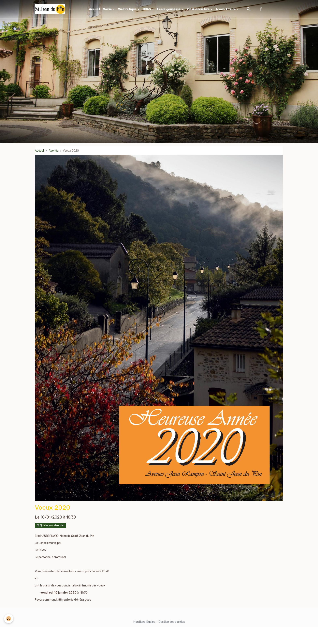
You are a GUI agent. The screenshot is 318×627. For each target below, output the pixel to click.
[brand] (51, 9)
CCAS (147, 9)
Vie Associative (198, 9)
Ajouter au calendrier (50, 525)
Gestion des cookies (172, 622)
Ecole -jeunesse (169, 9)
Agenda (54, 150)
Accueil (94, 9)
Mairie (107, 9)
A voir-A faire (226, 9)
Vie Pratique (127, 9)
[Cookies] (8, 618)
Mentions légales (144, 622)
